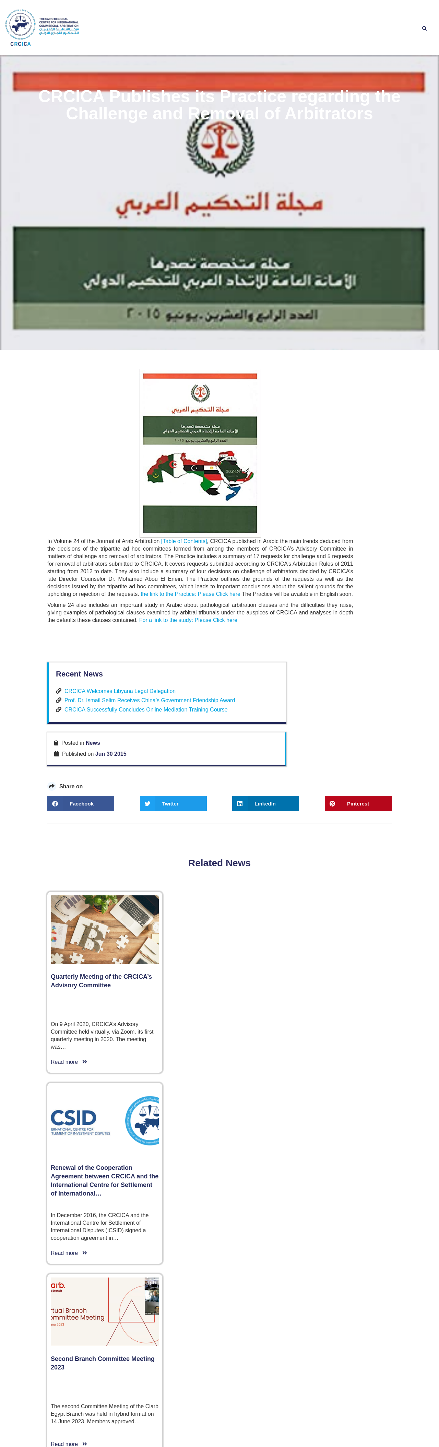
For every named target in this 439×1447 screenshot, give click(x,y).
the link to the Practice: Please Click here (97, 1035)
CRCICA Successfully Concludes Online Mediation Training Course (346, 881)
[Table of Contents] (189, 967)
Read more (69, 1374)
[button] (424, 29)
